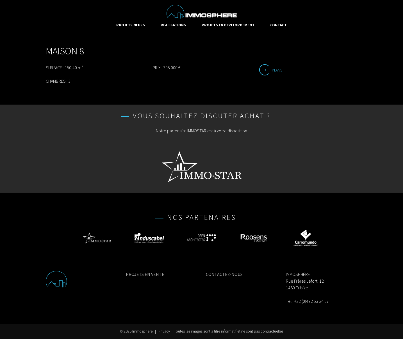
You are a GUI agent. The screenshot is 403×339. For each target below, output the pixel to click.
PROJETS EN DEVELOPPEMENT (228, 24)
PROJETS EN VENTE (145, 274)
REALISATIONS (173, 24)
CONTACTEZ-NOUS (224, 274)
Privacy (164, 331)
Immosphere (142, 331)
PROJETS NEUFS (130, 24)
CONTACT (278, 24)
